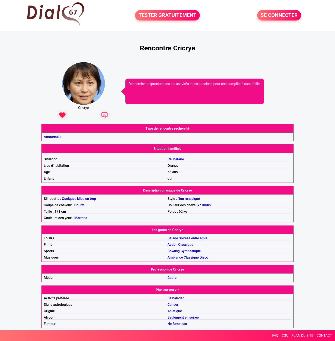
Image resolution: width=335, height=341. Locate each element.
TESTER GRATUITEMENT (167, 15)
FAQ (275, 336)
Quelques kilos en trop (79, 199)
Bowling (174, 251)
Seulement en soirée (183, 317)
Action (172, 245)
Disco (204, 257)
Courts (79, 205)
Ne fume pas (177, 324)
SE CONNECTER (279, 15)
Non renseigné (189, 199)
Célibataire (176, 159)
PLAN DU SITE (302, 336)
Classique (185, 245)
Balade (173, 238)
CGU (285, 336)
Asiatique (175, 311)
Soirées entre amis (193, 238)
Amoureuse (52, 137)
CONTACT (324, 336)
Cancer (173, 305)
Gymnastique (191, 251)
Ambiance (175, 257)
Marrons (80, 218)
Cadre (172, 278)
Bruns (206, 205)
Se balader (176, 298)
